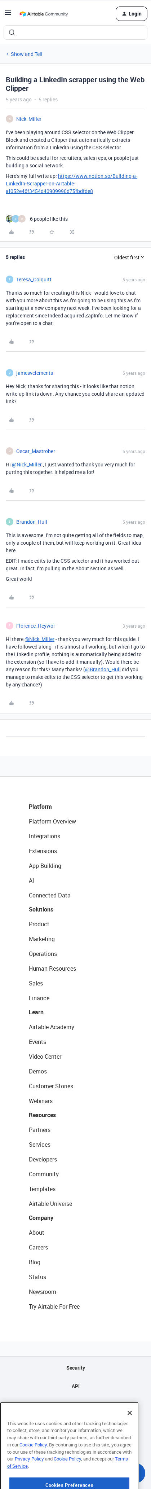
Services (39, 1144)
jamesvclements (34, 372)
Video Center (45, 1056)
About (36, 1233)
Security (75, 1367)
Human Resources (52, 968)
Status (37, 1277)
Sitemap (75, 1404)
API (76, 1386)
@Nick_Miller (27, 464)
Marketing (42, 939)
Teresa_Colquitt (34, 279)
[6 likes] (37, 219)
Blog (34, 1262)
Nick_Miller (28, 118)
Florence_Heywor (35, 625)
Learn (36, 1012)
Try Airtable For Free (54, 1306)
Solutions (41, 909)
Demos (38, 1071)
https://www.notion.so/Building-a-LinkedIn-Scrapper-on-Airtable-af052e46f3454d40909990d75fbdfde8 (71, 183)
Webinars (41, 1101)
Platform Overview (52, 821)
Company (41, 1218)
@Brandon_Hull (103, 669)
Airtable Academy (51, 1027)
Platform (40, 807)
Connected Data (50, 895)
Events (37, 1042)
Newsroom (42, 1292)
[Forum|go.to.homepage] (43, 13)
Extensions (43, 851)
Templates (42, 1189)
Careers (38, 1247)
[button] (8, 15)
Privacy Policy (29, 1478)
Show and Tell (27, 53)
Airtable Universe (50, 1204)
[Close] (130, 1433)
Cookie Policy (33, 1464)
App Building (45, 866)
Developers (43, 1159)
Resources (42, 1115)
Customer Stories (51, 1086)
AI (31, 880)
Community (44, 1174)
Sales (36, 983)
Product (39, 924)
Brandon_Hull (31, 521)
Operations (43, 954)
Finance (39, 998)
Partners (39, 1130)
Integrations (44, 836)
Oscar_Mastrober (35, 451)
